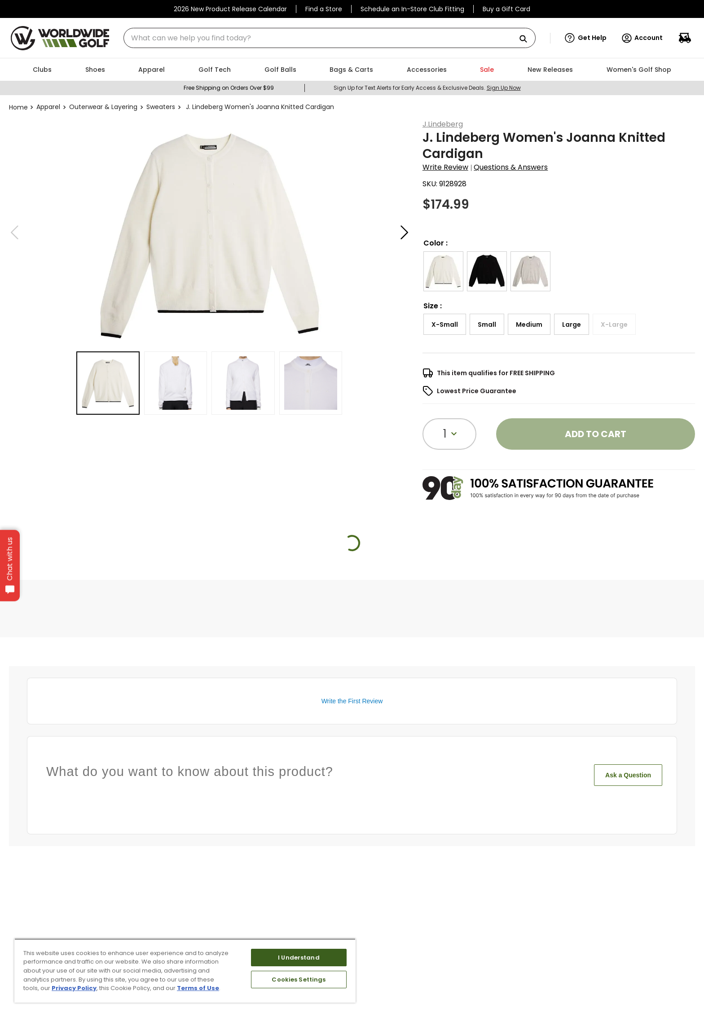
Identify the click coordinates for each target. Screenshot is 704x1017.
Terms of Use (198, 988)
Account (642, 38)
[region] (185, 970)
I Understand (299, 957)
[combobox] (329, 38)
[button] (586, 38)
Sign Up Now (504, 88)
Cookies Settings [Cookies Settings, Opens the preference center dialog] (299, 979)
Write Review (445, 167)
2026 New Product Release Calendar (230, 8)
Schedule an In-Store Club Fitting (412, 8)
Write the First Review (352, 701)
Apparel (48, 106)
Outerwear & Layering (103, 106)
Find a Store (323, 8)
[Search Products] (526, 39)
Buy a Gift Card (506, 8)
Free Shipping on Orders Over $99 (229, 88)
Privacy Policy (74, 988)
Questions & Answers (511, 167)
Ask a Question (628, 775)
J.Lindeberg (442, 124)
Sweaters (160, 106)
